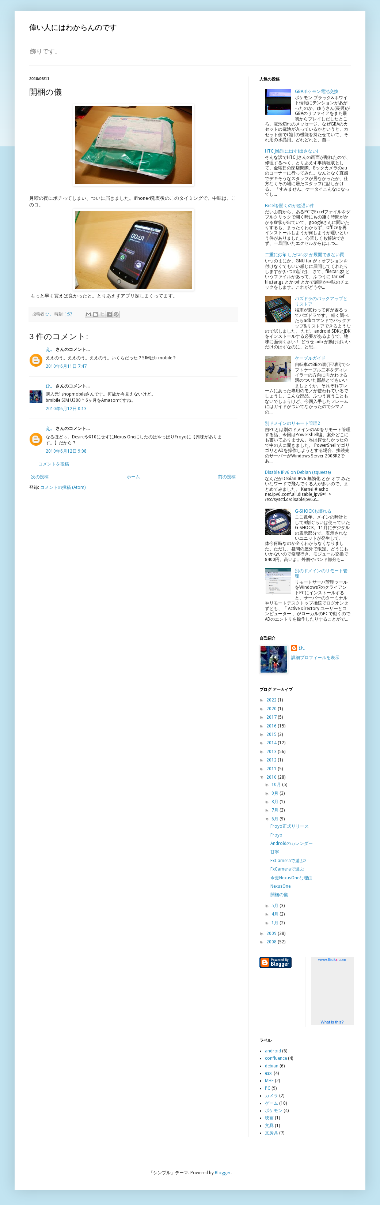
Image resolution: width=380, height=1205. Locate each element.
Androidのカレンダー (291, 843)
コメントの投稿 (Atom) (63, 487)
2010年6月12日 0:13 (66, 408)
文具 (269, 1125)
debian (271, 1066)
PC (267, 1088)
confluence (276, 1058)
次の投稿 (40, 476)
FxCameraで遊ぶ (287, 869)
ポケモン (273, 1110)
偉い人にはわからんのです (73, 27)
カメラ (271, 1095)
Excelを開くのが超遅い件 (289, 205)
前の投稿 (227, 476)
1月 (275, 922)
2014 (272, 742)
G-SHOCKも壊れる (313, 511)
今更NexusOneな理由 (291, 877)
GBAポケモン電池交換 (316, 91)
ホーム (133, 476)
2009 (272, 933)
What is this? (332, 1022)
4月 (275, 914)
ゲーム (271, 1103)
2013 (272, 751)
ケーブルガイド (310, 358)
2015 (272, 734)
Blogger (223, 1172)
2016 (272, 726)
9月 (275, 793)
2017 (272, 717)
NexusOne (280, 886)
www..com (332, 959)
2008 (272, 941)
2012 (272, 760)
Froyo (276, 835)
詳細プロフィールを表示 (315, 657)
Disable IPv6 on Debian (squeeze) (298, 472)
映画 (269, 1117)
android (273, 1051)
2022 (272, 700)
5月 (275, 905)
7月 (275, 810)
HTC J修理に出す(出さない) (291, 151)
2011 (272, 768)
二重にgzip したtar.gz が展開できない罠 (304, 254)
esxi (269, 1073)
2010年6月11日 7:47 (66, 366)
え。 (50, 349)
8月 (275, 801)
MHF (269, 1080)
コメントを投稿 (53, 464)
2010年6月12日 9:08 (66, 451)
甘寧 (274, 851)
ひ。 (50, 386)
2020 (272, 708)
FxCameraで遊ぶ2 (288, 860)
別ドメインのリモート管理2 (292, 423)
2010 (272, 777)
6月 (275, 819)
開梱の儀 (279, 894)
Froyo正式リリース (289, 826)
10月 (276, 784)
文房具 (271, 1132)
